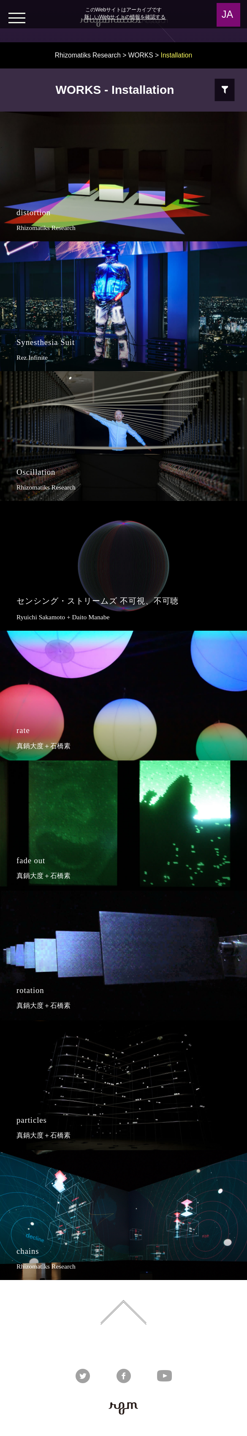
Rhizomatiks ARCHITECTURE (145, 1347)
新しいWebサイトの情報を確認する (125, 17)
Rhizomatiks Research (88, 55)
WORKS (140, 55)
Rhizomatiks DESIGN (89, 1347)
